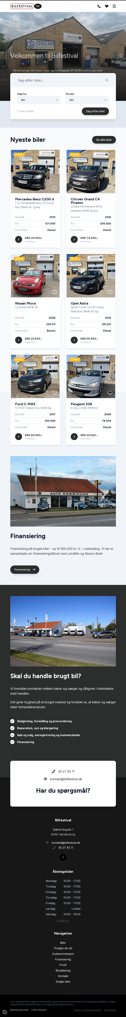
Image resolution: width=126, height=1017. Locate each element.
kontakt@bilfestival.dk (63, 781)
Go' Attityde (110, 1010)
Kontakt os (63, 920)
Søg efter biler (95, 113)
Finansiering (24, 571)
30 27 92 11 (63, 773)
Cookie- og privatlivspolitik (87, 1010)
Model (70, 96)
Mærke (22, 96)
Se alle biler (104, 142)
